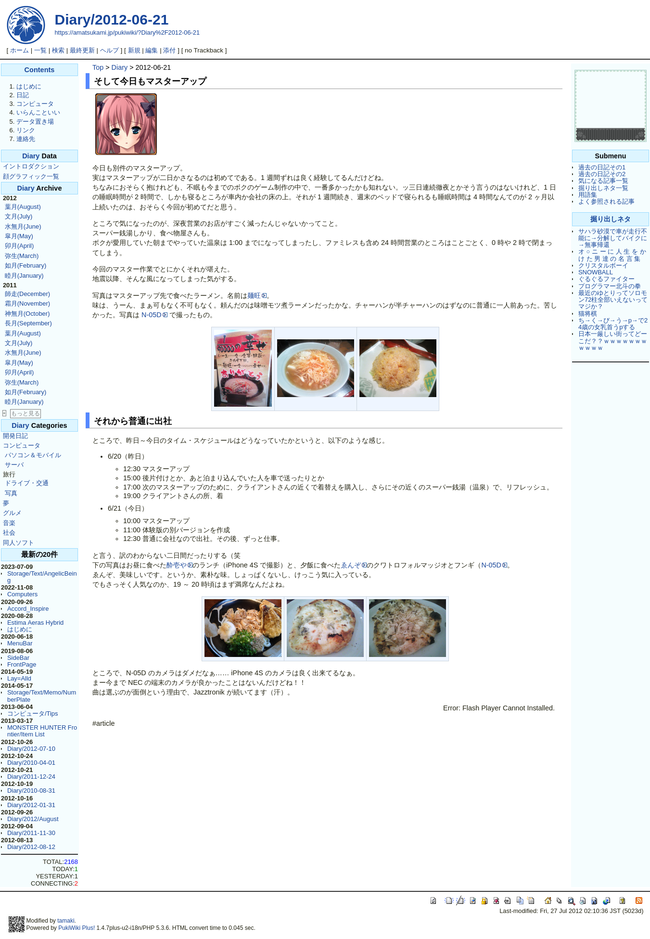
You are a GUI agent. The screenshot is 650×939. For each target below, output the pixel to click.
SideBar (18, 657)
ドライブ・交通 (27, 483)
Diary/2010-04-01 (31, 762)
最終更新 (82, 50)
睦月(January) (24, 275)
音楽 (9, 523)
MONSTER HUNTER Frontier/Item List (42, 731)
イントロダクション (31, 166)
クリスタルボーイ (603, 265)
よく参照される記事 (606, 201)
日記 (22, 95)
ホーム (19, 50)
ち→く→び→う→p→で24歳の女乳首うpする (613, 324)
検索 (58, 50)
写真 (11, 493)
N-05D (154, 315)
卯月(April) (19, 245)
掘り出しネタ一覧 (603, 188)
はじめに (28, 86)
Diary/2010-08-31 (31, 790)
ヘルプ (109, 50)
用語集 (587, 194)
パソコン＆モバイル (33, 455)
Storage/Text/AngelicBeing (42, 577)
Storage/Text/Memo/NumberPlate (41, 696)
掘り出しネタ (610, 219)
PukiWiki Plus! (76, 928)
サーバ (14, 464)
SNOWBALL (595, 272)
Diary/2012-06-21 (112, 19)
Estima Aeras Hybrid (35, 622)
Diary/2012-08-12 (31, 846)
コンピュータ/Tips (32, 713)
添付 (169, 50)
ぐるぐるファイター (606, 279)
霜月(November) (27, 303)
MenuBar (20, 643)
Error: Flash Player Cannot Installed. (499, 708)
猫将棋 (587, 313)
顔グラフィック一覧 (31, 176)
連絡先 (25, 138)
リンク (25, 130)
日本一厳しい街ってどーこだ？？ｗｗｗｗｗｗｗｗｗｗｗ (612, 340)
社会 (9, 532)
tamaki (65, 920)
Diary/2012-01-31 (31, 805)
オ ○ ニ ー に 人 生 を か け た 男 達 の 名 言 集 (612, 255)
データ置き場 (35, 121)
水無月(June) (23, 226)
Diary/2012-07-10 (31, 748)
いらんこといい (38, 112)
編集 (151, 50)
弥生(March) (22, 255)
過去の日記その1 (601, 167)
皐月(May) (19, 236)
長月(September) (28, 323)
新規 (134, 50)
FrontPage (21, 664)
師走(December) (27, 293)
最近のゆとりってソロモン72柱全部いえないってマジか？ (613, 299)
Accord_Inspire (28, 608)
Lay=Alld (19, 678)
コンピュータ (35, 103)
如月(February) (25, 265)
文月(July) (19, 216)
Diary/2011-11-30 (31, 832)
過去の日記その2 (601, 174)
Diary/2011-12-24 (31, 776)
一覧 (40, 50)
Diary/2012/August (33, 819)
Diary (30, 156)
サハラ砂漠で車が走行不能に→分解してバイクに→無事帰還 (612, 238)
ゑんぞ (354, 565)
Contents (40, 70)
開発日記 (15, 435)
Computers (22, 594)
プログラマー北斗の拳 (609, 286)
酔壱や (179, 565)
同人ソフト (18, 542)
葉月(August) (23, 206)
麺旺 (257, 295)
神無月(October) (27, 313)
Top (97, 67)
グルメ (12, 512)
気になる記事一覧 (603, 180)
